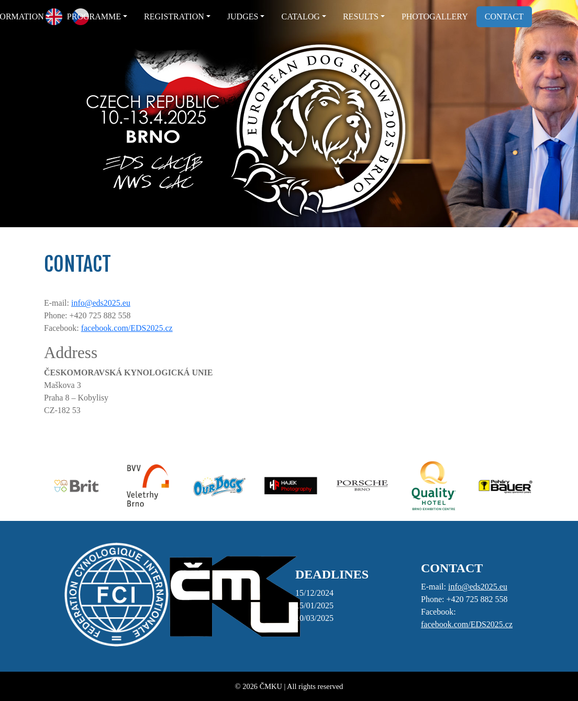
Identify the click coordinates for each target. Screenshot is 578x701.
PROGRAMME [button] (94, 16)
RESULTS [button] (361, 16)
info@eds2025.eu (100, 302)
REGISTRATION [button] (174, 16)
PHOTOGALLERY (435, 16)
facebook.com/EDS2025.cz (127, 328)
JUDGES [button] (243, 16)
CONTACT (504, 16)
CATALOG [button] (300, 16)
